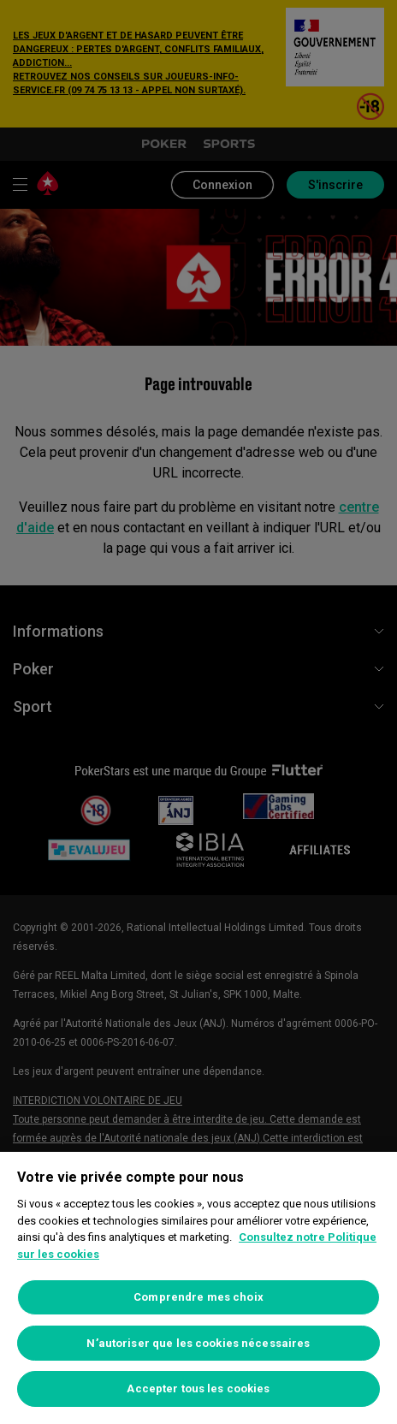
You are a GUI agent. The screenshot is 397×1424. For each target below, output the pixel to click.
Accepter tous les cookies (198, 1388)
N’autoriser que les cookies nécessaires (198, 1343)
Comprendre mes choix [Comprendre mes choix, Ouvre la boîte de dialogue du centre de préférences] (198, 1296)
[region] (198, 1288)
